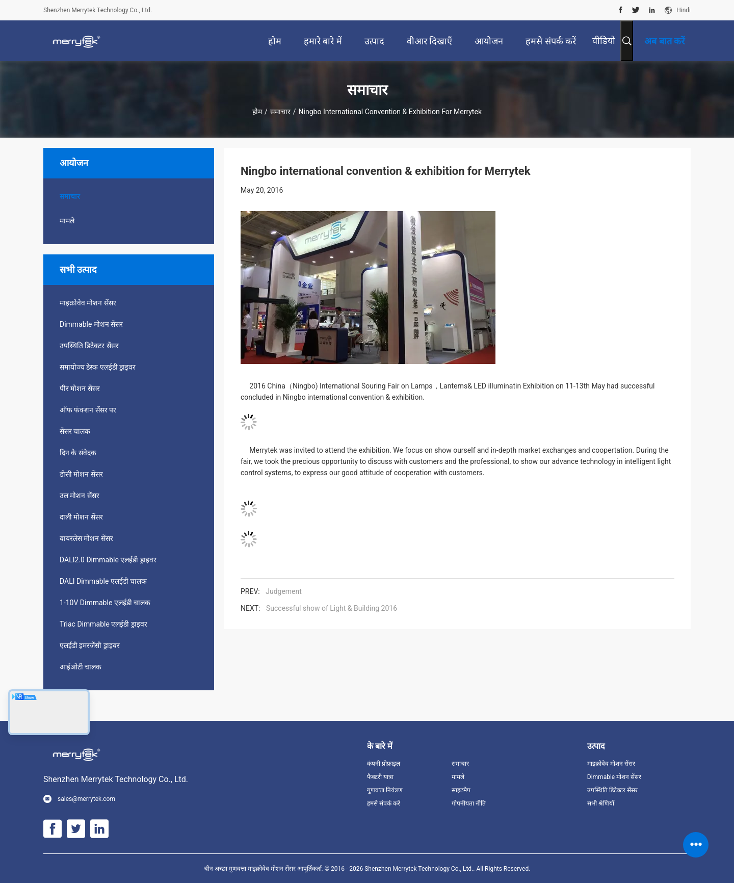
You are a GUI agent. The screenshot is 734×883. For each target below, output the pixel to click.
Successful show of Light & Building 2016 (331, 608)
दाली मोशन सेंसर (81, 517)
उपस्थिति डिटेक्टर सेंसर (89, 346)
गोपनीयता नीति (469, 803)
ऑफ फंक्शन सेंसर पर (88, 410)
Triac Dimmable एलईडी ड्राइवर (103, 624)
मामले (67, 221)
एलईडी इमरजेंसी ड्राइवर (90, 645)
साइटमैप (461, 790)
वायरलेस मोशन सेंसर (86, 538)
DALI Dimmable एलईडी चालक (103, 581)
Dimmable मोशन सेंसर (91, 324)
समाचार (280, 112)
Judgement (284, 591)
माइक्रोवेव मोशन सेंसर (88, 303)
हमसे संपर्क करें (383, 803)
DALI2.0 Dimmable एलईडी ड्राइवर (108, 560)
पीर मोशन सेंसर (80, 388)
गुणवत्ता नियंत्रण (385, 790)
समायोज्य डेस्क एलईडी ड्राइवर (98, 367)
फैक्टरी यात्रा (380, 777)
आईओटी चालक (80, 667)
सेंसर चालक (75, 431)
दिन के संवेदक (78, 453)
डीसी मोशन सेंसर (81, 474)
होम (257, 112)
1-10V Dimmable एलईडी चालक (105, 603)
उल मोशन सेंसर (79, 495)
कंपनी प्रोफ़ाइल (383, 763)
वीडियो (603, 40)
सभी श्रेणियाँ (600, 803)
